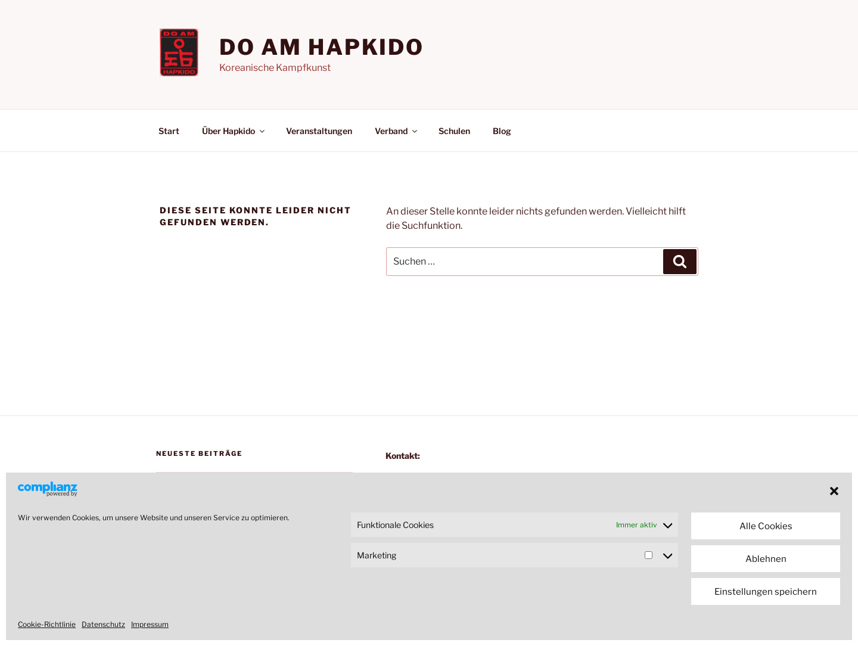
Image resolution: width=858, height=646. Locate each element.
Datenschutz (103, 624)
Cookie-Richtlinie (47, 624)
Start (168, 131)
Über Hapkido (234, 131)
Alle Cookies (765, 526)
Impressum (150, 624)
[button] (834, 491)
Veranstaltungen (319, 131)
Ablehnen (765, 559)
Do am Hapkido (321, 47)
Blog (502, 131)
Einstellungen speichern (765, 591)
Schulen (454, 131)
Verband (397, 131)
